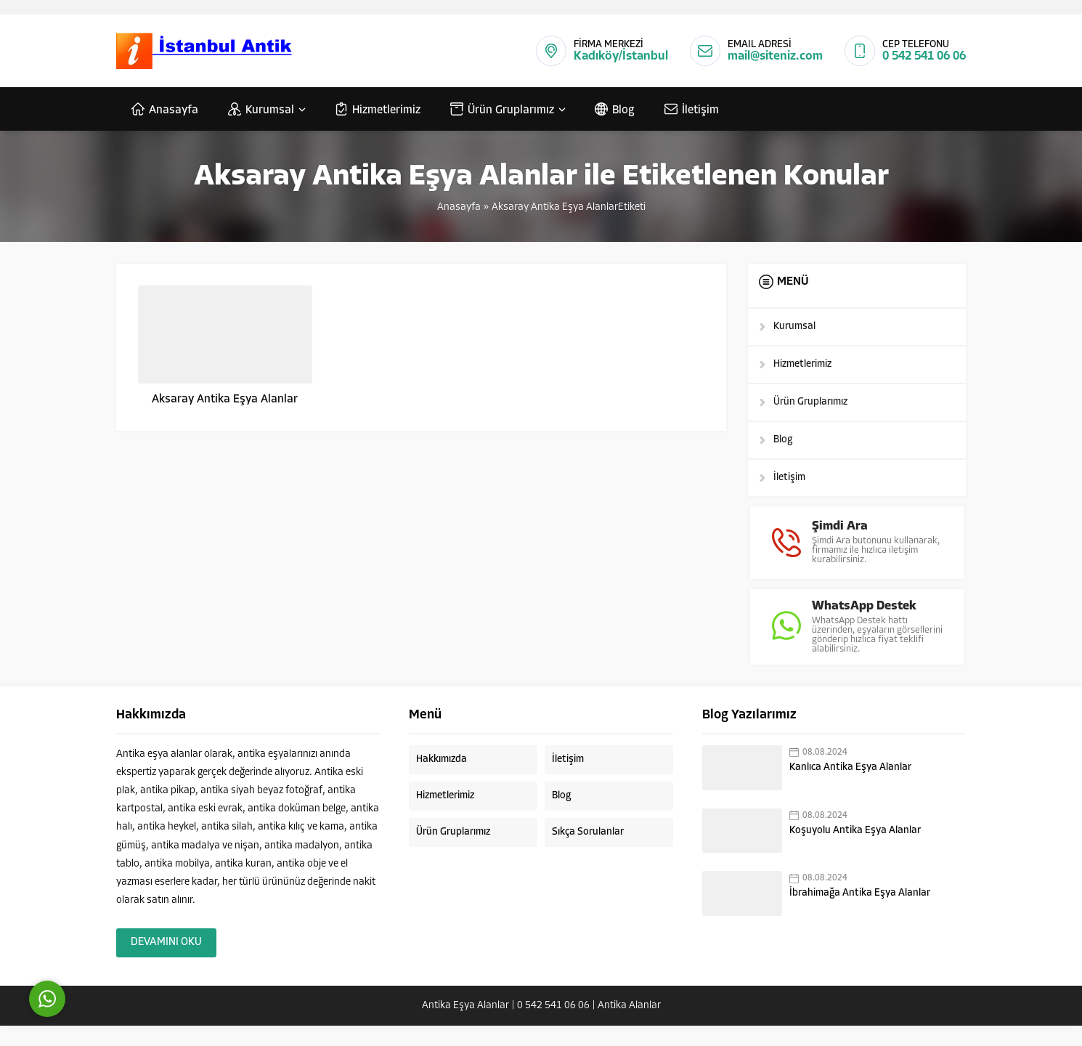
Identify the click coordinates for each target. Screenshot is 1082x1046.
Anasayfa (459, 207)
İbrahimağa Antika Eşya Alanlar (859, 914)
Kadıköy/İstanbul (621, 56)
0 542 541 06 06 (924, 56)
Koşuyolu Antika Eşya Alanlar (855, 851)
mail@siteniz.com (775, 56)
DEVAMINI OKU (166, 962)
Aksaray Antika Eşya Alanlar (225, 399)
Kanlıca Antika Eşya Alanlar (850, 787)
